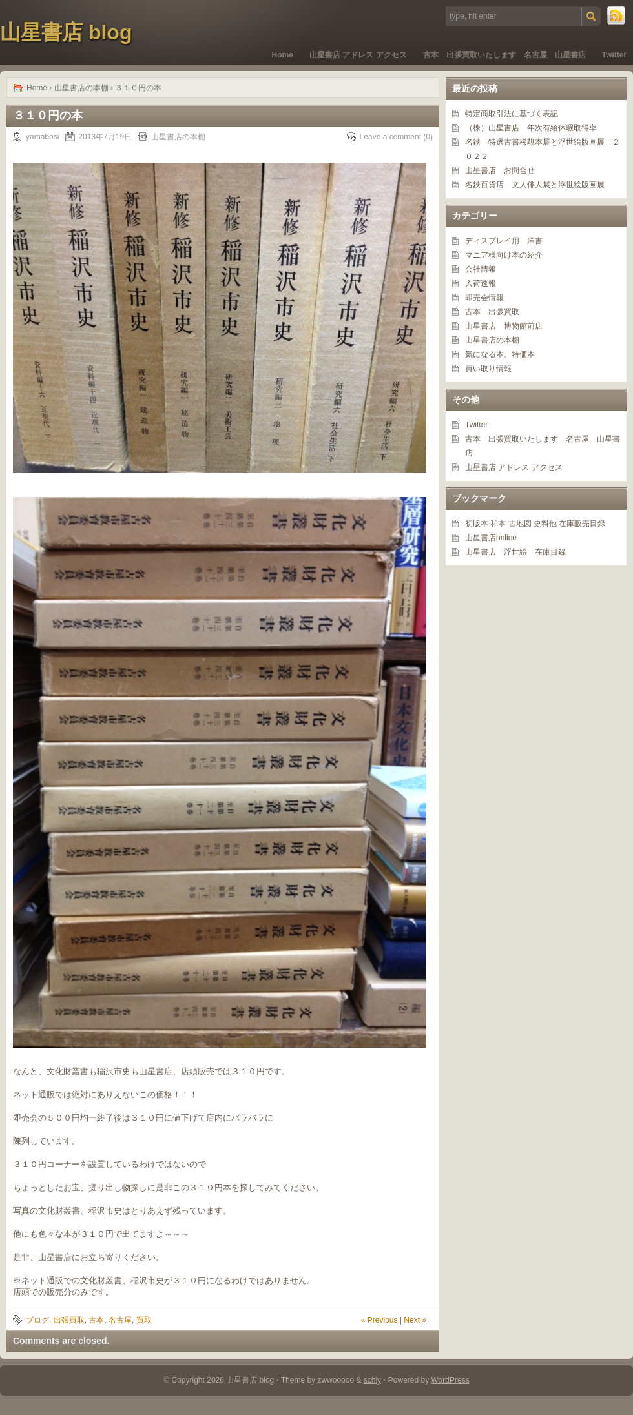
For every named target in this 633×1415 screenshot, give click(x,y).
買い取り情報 (488, 368)
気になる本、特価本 (500, 354)
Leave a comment (390, 136)
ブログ (37, 1320)
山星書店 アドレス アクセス (358, 54)
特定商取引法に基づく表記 (511, 113)
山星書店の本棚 (81, 87)
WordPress (450, 1380)
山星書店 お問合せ (500, 170)
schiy (372, 1380)
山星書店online (491, 537)
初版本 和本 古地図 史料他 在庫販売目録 (535, 523)
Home (282, 54)
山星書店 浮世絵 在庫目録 (515, 551)
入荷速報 (480, 283)
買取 (144, 1320)
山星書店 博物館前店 (504, 326)
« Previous (379, 1320)
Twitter (614, 54)
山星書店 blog (66, 32)
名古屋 (120, 1320)
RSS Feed (617, 16)
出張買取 (69, 1320)
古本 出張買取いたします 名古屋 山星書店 (504, 54)
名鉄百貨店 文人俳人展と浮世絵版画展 (535, 184)
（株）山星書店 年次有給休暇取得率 (531, 127)
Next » (415, 1320)
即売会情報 (484, 297)
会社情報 (480, 269)
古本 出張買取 (492, 311)
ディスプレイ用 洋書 (504, 240)
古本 (96, 1320)
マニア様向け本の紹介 (504, 255)
